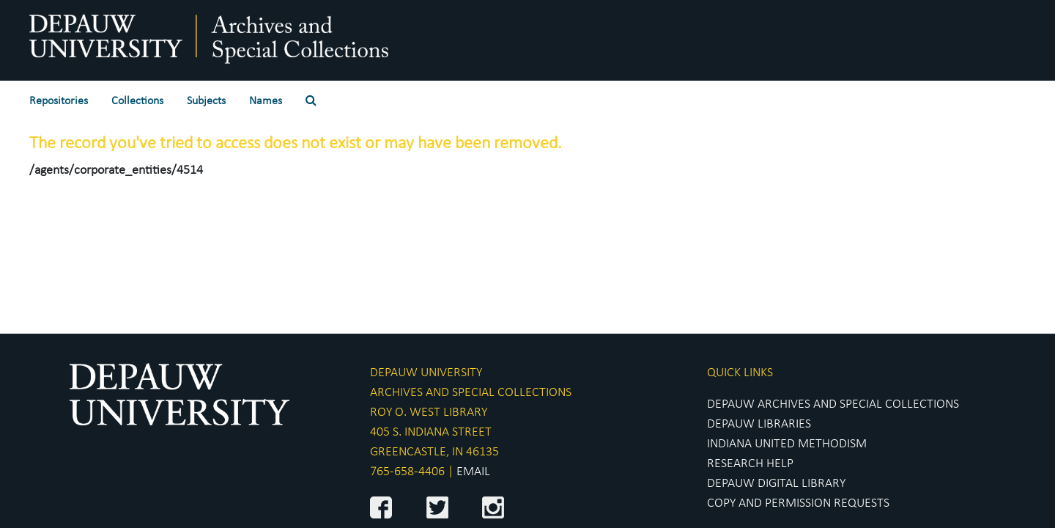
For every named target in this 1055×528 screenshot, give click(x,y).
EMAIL (473, 472)
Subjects (206, 101)
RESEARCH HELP (750, 464)
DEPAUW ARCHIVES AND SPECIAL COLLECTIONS (833, 404)
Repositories (58, 101)
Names (265, 101)
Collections (137, 101)
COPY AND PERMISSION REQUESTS (798, 503)
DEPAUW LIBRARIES (759, 424)
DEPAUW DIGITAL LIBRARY (776, 484)
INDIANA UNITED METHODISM (787, 444)
